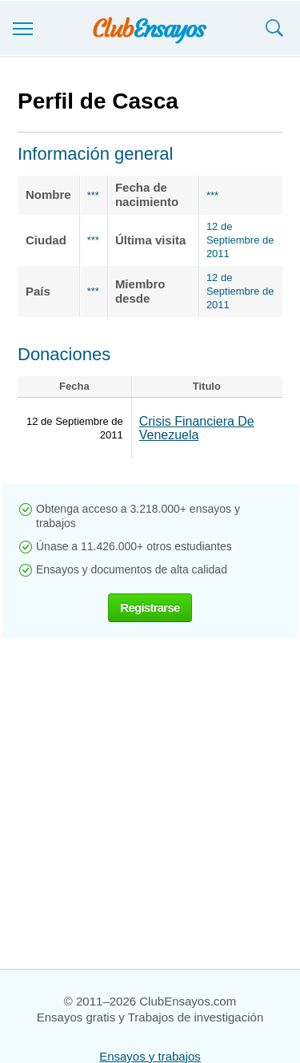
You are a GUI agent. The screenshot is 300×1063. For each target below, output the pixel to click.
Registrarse (149, 607)
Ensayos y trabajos (150, 1056)
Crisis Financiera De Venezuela (196, 428)
